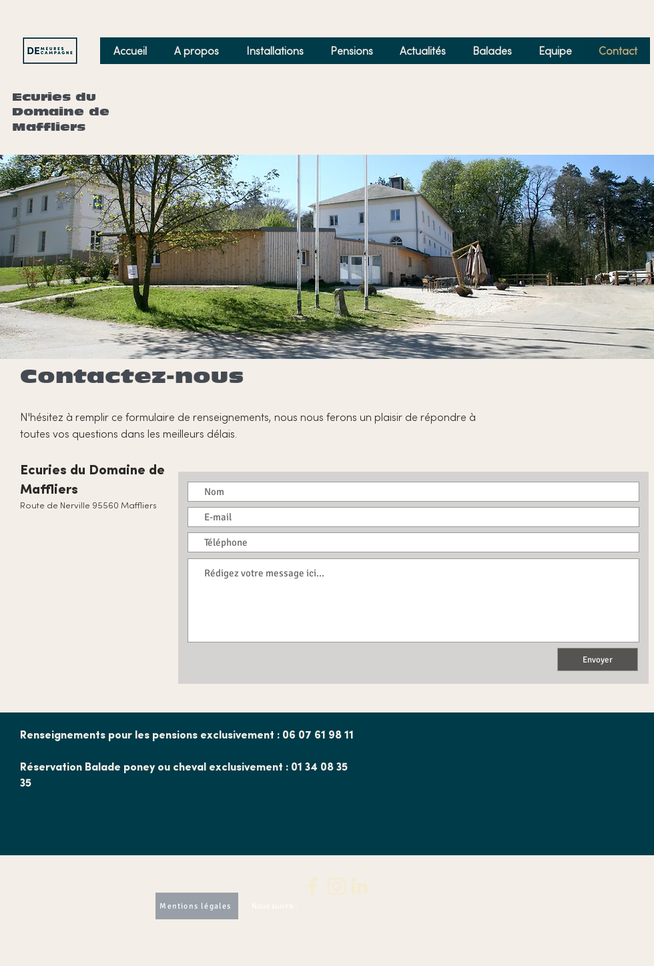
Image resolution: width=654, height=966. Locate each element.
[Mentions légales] (196, 906)
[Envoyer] (597, 659)
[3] (336, 886)
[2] (313, 886)
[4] (360, 886)
